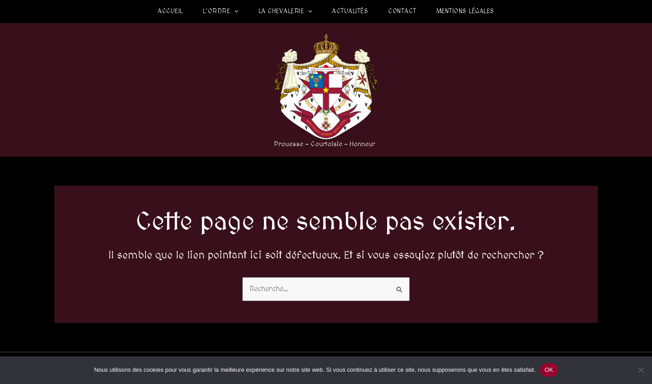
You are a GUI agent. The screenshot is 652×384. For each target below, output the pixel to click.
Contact (402, 11)
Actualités (350, 11)
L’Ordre (221, 11)
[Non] (640, 369)
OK (549, 369)
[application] (234, 11)
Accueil (170, 11)
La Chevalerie (285, 11)
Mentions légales (465, 11)
